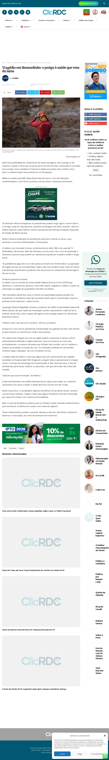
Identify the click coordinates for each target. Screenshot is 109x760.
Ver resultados (95, 175)
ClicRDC (15, 78)
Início (4, 62)
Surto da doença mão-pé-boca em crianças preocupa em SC (28, 630)
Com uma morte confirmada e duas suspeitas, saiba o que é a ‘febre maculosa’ (36, 511)
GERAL (9, 62)
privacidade (92, 291)
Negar (80, 754)
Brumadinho (13, 448)
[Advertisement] (41, 711)
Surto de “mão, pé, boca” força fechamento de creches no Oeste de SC (33, 570)
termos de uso (98, 290)
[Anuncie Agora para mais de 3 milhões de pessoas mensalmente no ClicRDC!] (89, 3)
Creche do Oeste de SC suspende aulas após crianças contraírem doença (34, 689)
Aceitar (62, 754)
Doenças (21, 448)
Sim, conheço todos (98, 153)
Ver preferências (97, 754)
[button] (105, 736)
